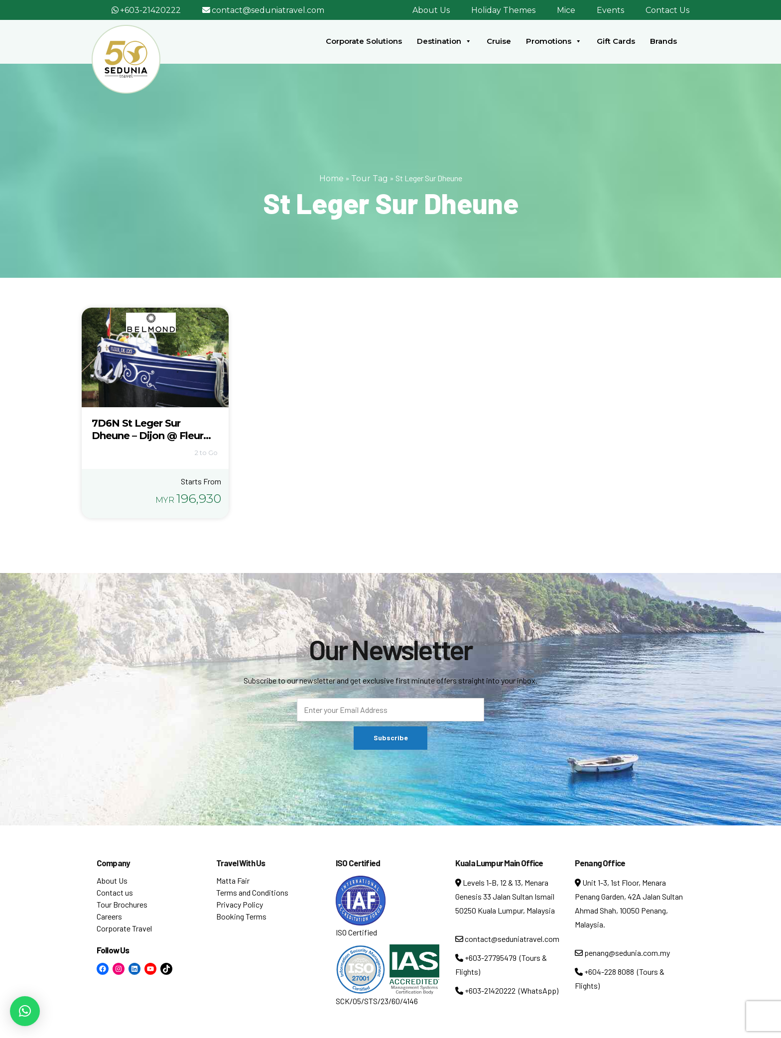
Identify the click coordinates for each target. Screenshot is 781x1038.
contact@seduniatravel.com (268, 10)
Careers (109, 916)
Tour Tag (369, 178)
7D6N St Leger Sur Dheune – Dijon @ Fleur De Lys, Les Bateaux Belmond (147, 441)
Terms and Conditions (252, 892)
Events (610, 10)
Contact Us (667, 10)
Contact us (115, 892)
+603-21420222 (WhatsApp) (506, 990)
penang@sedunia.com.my (622, 952)
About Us (431, 10)
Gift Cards (616, 41)
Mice (566, 10)
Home (331, 178)
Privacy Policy (239, 904)
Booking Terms (241, 916)
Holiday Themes (503, 10)
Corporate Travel (124, 928)
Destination (444, 41)
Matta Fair (233, 880)
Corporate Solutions (364, 41)
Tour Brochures (122, 904)
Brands (663, 41)
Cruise (499, 41)
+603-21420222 (150, 10)
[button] (25, 1011)
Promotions (554, 41)
